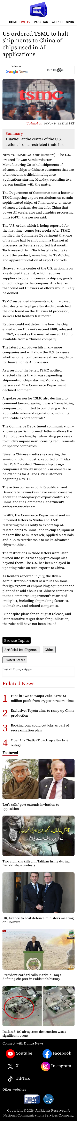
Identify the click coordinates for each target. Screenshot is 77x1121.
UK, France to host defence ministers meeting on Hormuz (38, 920)
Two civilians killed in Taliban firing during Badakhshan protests (36, 863)
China (49, 649)
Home (13, 22)
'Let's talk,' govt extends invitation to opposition (30, 806)
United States (14, 660)
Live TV (25, 22)
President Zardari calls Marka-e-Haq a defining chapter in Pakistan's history (32, 976)
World (57, 22)
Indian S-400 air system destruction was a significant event (34, 1033)
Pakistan (41, 22)
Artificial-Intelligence (21, 649)
